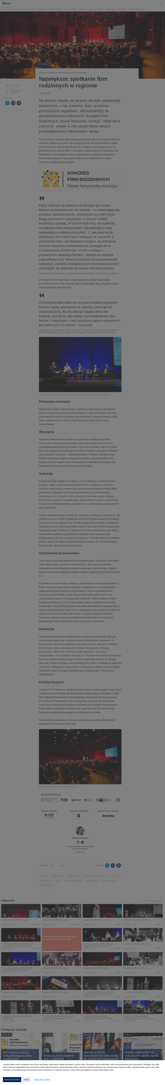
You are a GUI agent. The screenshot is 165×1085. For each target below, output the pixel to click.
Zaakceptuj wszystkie (12, 1080)
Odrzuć (26, 1080)
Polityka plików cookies (41, 1080)
